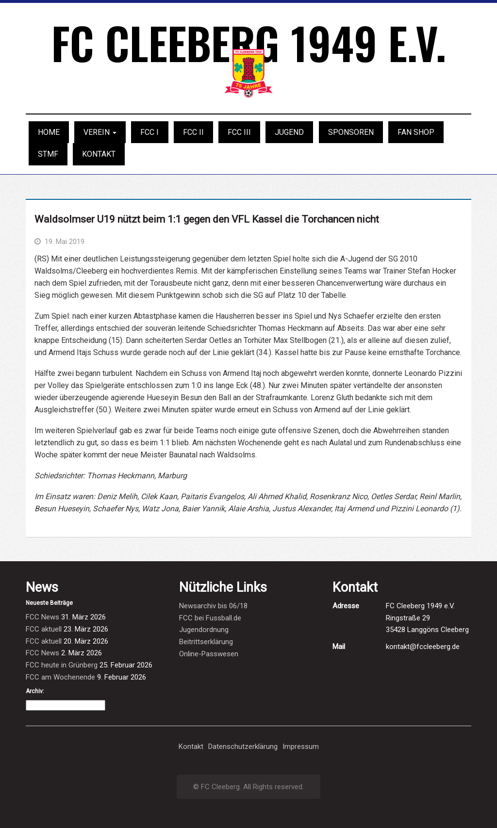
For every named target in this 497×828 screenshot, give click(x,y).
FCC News (42, 617)
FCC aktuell (44, 629)
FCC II (193, 132)
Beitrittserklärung (206, 641)
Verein (99, 132)
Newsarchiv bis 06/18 (213, 605)
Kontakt (99, 154)
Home (49, 132)
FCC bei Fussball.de (210, 618)
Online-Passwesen (208, 653)
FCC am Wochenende (60, 677)
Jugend (289, 132)
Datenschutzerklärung (243, 746)
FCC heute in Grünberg (62, 665)
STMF (48, 154)
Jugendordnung (204, 629)
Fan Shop (416, 132)
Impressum (300, 746)
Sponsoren (351, 132)
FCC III (239, 132)
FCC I (149, 132)
